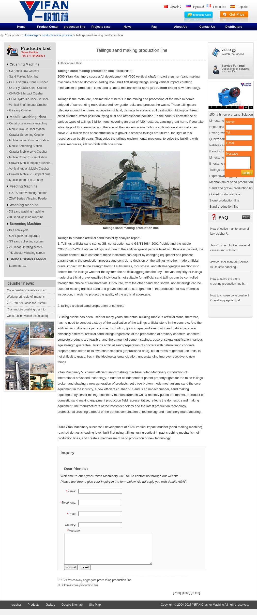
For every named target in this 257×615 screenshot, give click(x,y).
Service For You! (233, 65)
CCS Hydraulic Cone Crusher (28, 88)
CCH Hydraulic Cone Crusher (28, 82)
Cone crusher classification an (26, 290)
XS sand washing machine (26, 211)
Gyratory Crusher (20, 110)
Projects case (100, 26)
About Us (180, 26)
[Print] (177, 599)
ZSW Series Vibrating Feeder (28, 198)
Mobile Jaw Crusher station (27, 129)
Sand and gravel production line (231, 188)
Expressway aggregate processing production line (99, 586)
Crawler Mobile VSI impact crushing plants (36, 174)
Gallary (50, 610)
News (127, 26)
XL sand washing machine (26, 217)
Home (21, 26)
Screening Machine (25, 224)
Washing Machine (24, 205)
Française (219, 7)
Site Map (95, 610)
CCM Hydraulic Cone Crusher (28, 99)
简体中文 (176, 7)
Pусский (198, 7)
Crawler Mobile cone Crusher (28, 151)
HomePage (31, 35)
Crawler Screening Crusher (27, 134)
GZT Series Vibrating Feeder (28, 193)
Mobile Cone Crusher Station (28, 157)
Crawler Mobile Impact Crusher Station (34, 163)
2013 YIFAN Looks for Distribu (26, 303)
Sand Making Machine (23, 76)
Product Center (48, 26)
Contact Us (207, 26)
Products (33, 610)
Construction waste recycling (28, 123)
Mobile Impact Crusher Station (29, 140)
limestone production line (82, 591)
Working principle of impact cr (26, 296)
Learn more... (18, 265)
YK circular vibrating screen (27, 252)
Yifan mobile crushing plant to (26, 309)
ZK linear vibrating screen (26, 247)
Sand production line (224, 206)
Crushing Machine (24, 64)
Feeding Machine (24, 186)
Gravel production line (224, 194)
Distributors (233, 26)
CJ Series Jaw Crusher (24, 71)
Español (243, 7)
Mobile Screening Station (25, 146)
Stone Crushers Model (28, 259)
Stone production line (224, 200)
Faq (154, 26)
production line (74, 26)
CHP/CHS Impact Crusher (26, 93)
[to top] (195, 599)
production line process (57, 35)
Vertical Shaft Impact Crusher (28, 105)
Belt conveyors (19, 230)
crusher (27, 15)
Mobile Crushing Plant (28, 117)
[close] (185, 599)
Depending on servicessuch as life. (235, 70)
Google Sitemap (72, 610)
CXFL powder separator (24, 236)
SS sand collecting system (26, 241)
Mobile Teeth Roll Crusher (26, 180)
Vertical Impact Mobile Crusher (29, 168)
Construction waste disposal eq (27, 316)
